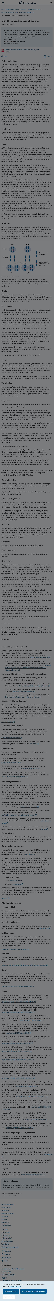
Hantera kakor (8, 1297)
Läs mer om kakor (15, 1286)
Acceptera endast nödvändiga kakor (33, 1291)
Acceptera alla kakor (10, 1291)
